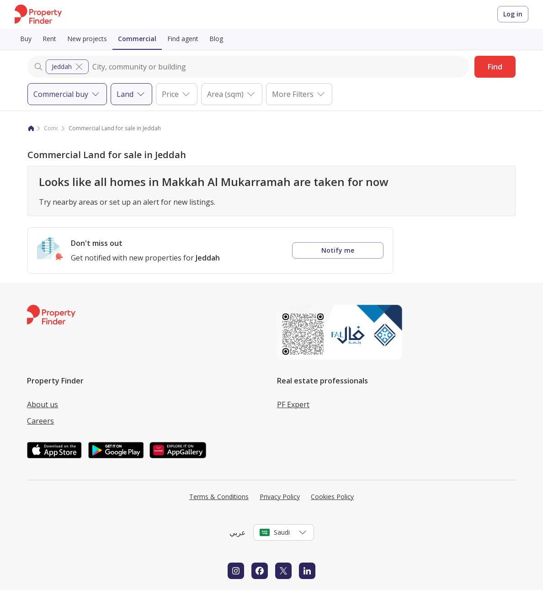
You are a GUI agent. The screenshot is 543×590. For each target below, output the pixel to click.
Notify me (337, 250)
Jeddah (68, 66)
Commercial (137, 38)
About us (42, 404)
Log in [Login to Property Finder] (512, 14)
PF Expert (293, 404)
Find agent (182, 38)
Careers (40, 421)
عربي (237, 532)
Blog (216, 38)
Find (495, 67)
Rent (49, 38)
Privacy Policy (280, 496)
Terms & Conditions (219, 496)
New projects (87, 38)
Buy (26, 38)
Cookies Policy (332, 496)
